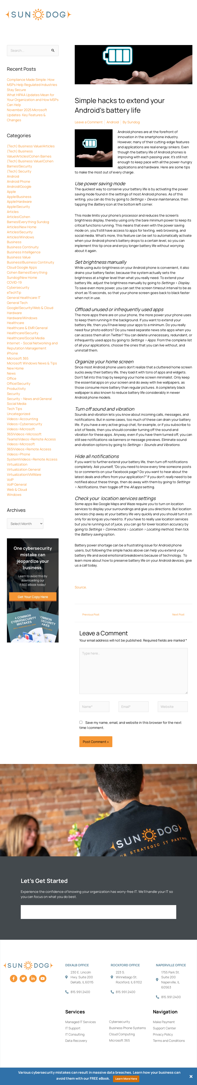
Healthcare (15, 322)
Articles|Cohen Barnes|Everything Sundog (28, 219)
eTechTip (14, 292)
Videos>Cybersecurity (24, 423)
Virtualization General (23, 469)
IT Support (73, 1028)
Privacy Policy (163, 1034)
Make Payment (164, 1022)
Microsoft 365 (17, 358)
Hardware (14, 312)
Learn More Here (126, 1079)
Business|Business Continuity (30, 262)
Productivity (16, 388)
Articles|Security (20, 232)
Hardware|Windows (22, 317)
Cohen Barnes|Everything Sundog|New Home (27, 275)
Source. (81, 587)
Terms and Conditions (169, 1040)
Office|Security (18, 383)
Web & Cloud (17, 489)
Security (13, 393)
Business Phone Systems (127, 1028)
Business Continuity (23, 247)
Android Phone (18, 181)
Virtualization (17, 464)
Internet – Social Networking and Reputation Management (32, 345)
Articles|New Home (21, 226)
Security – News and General (29, 398)
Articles (13, 211)
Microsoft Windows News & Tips (32, 363)
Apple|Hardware (19, 201)
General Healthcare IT (24, 297)
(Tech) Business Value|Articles (31, 146)
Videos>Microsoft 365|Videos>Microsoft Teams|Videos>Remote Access (31, 434)
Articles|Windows (20, 237)
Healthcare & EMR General (27, 327)
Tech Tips (14, 408)
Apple (11, 191)
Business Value (19, 257)
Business (14, 241)
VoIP (10, 479)
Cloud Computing (122, 1034)
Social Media (16, 403)
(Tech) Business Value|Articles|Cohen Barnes (29, 153)
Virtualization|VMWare (24, 474)
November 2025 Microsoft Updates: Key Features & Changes (27, 114)
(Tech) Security (19, 171)
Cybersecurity (18, 287)
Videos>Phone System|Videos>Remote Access (32, 456)
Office (11, 378)
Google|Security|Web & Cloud (30, 307)
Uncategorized (18, 413)
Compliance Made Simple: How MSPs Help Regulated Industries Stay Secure (32, 84)
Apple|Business (19, 196)
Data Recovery (76, 1040)
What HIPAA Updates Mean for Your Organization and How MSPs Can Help (33, 99)
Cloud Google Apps (22, 267)
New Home (15, 368)
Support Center (164, 1028)
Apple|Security (18, 206)
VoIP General (17, 484)
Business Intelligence (24, 252)
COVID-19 (14, 282)
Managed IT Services (80, 1022)
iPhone (12, 353)
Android (13, 176)
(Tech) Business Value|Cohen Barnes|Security (30, 163)
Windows (14, 494)
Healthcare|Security (22, 332)
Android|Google (19, 186)
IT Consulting (74, 1034)
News (11, 373)
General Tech (17, 302)
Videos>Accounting (22, 418)
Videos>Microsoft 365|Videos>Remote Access (29, 446)
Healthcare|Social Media (26, 338)
